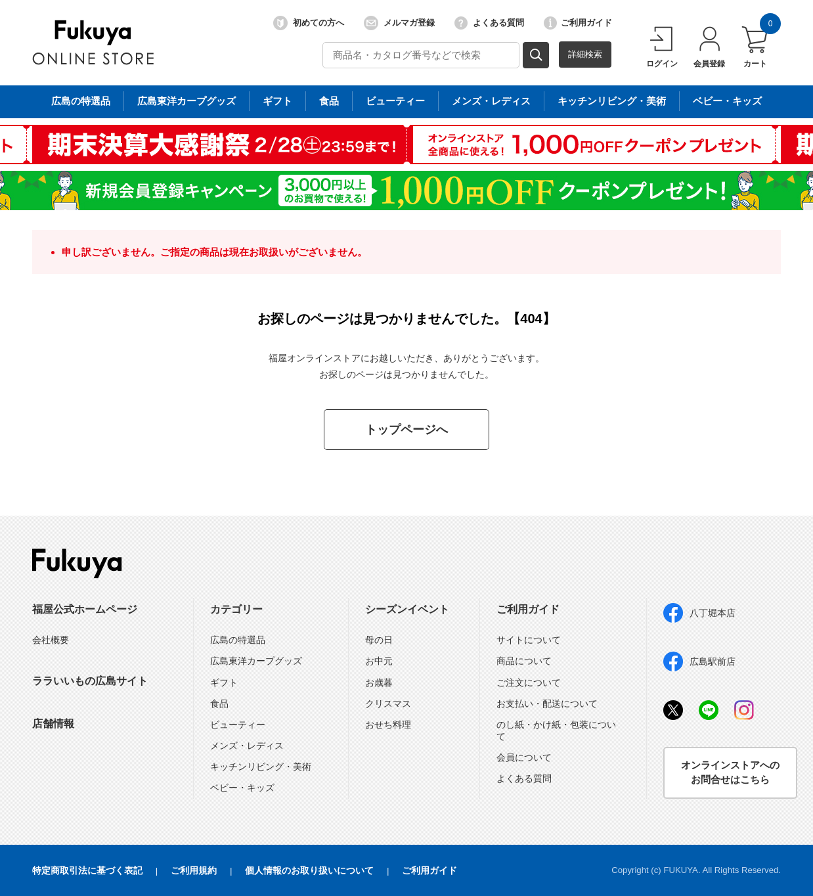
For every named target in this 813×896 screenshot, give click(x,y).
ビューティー (237, 724)
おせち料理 (388, 724)
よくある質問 (489, 23)
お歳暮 (379, 682)
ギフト (224, 682)
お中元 (379, 661)
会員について (524, 757)
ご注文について (528, 682)
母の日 (379, 640)
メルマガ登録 (399, 23)
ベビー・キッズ (242, 787)
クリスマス (388, 703)
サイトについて (528, 640)
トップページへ (406, 429)
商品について (524, 661)
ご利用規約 (194, 870)
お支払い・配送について (547, 703)
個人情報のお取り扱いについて (309, 870)
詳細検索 (585, 54)
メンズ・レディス (247, 745)
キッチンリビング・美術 (260, 766)
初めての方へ (308, 23)
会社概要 (50, 640)
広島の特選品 (237, 640)
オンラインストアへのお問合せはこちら (730, 772)
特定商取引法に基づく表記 (87, 870)
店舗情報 (53, 723)
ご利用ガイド (578, 23)
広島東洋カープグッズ (256, 661)
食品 (219, 703)
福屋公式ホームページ (84, 609)
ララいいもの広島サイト (90, 680)
